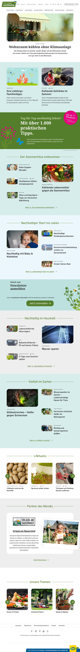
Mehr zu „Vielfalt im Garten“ (40, 441)
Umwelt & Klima (69, 10)
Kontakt (46, 4)
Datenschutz (27, 625)
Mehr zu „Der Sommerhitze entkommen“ (40, 208)
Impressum (18, 625)
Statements (40, 4)
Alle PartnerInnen (40, 560)
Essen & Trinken (10, 10)
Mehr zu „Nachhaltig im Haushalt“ (40, 366)
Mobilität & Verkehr (49, 10)
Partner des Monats (40, 506)
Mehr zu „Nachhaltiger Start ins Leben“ (40, 272)
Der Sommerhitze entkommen (40, 157)
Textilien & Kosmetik (59, 10)
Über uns (23, 4)
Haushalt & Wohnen (38, 10)
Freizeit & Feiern (19, 10)
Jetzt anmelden (38, 303)
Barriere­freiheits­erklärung (41, 625)
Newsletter (62, 625)
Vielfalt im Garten (40, 382)
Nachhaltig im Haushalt (40, 318)
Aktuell (17, 4)
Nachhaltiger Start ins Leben (40, 223)
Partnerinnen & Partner (31, 4)
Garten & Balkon (28, 10)
